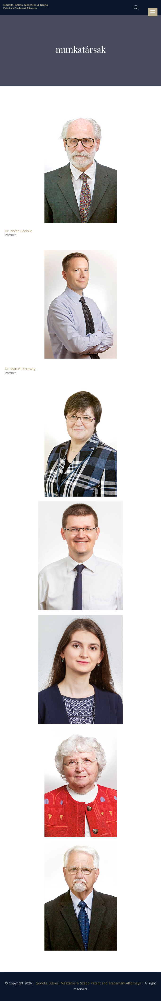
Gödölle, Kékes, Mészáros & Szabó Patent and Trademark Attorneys (88, 983)
